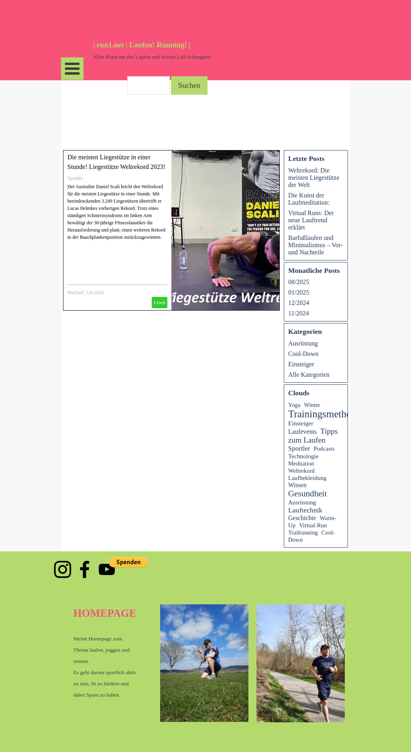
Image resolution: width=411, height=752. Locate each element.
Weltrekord (301, 470)
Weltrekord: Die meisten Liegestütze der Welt (314, 177)
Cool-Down (303, 353)
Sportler (75, 178)
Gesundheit (307, 493)
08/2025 (298, 281)
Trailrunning (303, 532)
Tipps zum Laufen (313, 435)
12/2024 (298, 302)
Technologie (303, 456)
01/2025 (298, 292)
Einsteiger (301, 364)
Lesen (159, 302)
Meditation (301, 463)
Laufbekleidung (307, 478)
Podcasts (324, 448)
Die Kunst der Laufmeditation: (309, 199)
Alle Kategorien (309, 374)
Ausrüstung (303, 343)
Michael (75, 292)
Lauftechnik (305, 510)
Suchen (189, 85)
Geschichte (302, 517)
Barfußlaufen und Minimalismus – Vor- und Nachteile (315, 245)
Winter (312, 405)
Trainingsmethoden (327, 414)
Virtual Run (313, 525)
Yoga (294, 405)
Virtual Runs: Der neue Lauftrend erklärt (311, 220)
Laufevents (302, 431)
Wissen (297, 485)
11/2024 (298, 313)
